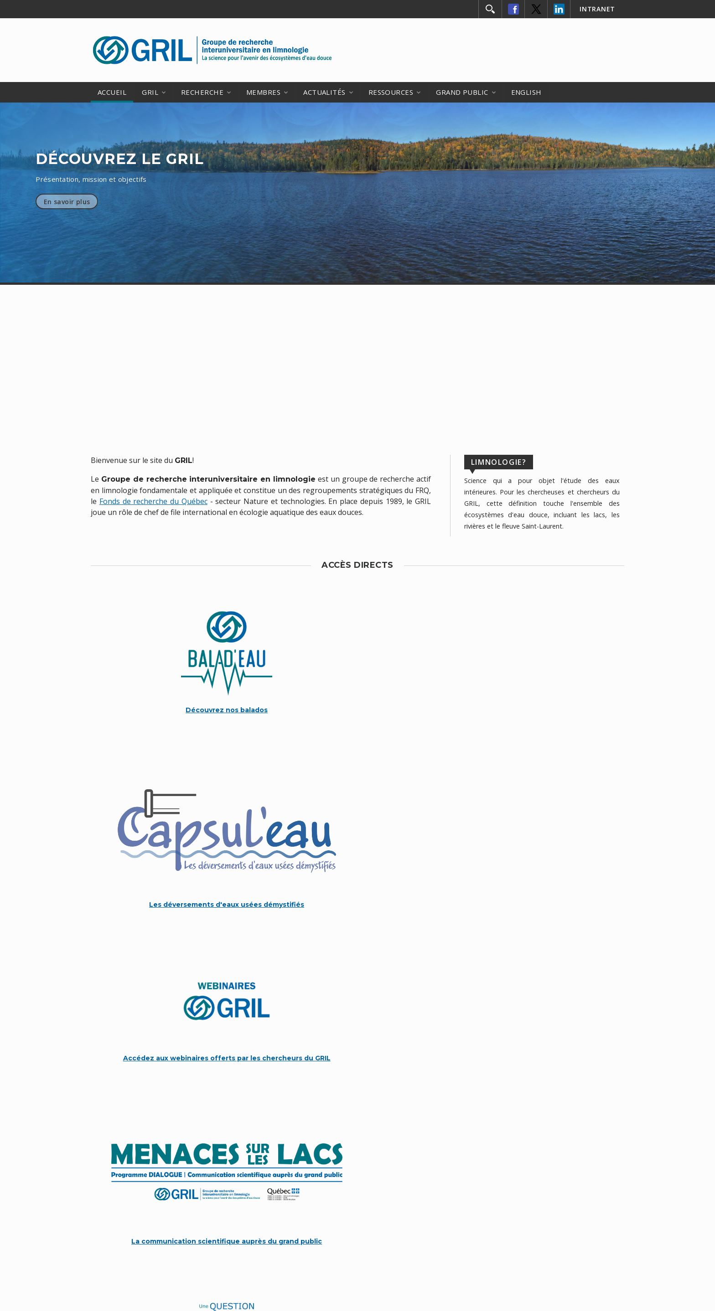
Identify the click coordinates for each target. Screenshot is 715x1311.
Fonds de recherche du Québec (153, 501)
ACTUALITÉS (324, 92)
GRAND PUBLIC (462, 92)
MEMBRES (263, 92)
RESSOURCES (391, 92)
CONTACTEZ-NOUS (358, 1143)
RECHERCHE (202, 92)
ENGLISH (526, 92)
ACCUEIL (112, 92)
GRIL (150, 92)
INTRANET (597, 9)
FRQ (454, 1205)
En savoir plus (67, 201)
